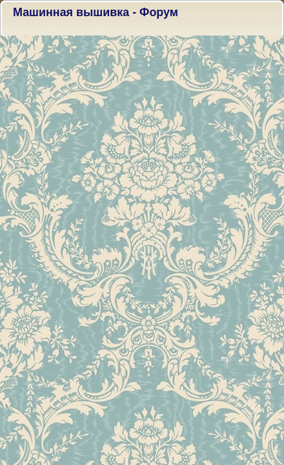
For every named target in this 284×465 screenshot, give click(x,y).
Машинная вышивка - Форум (95, 12)
